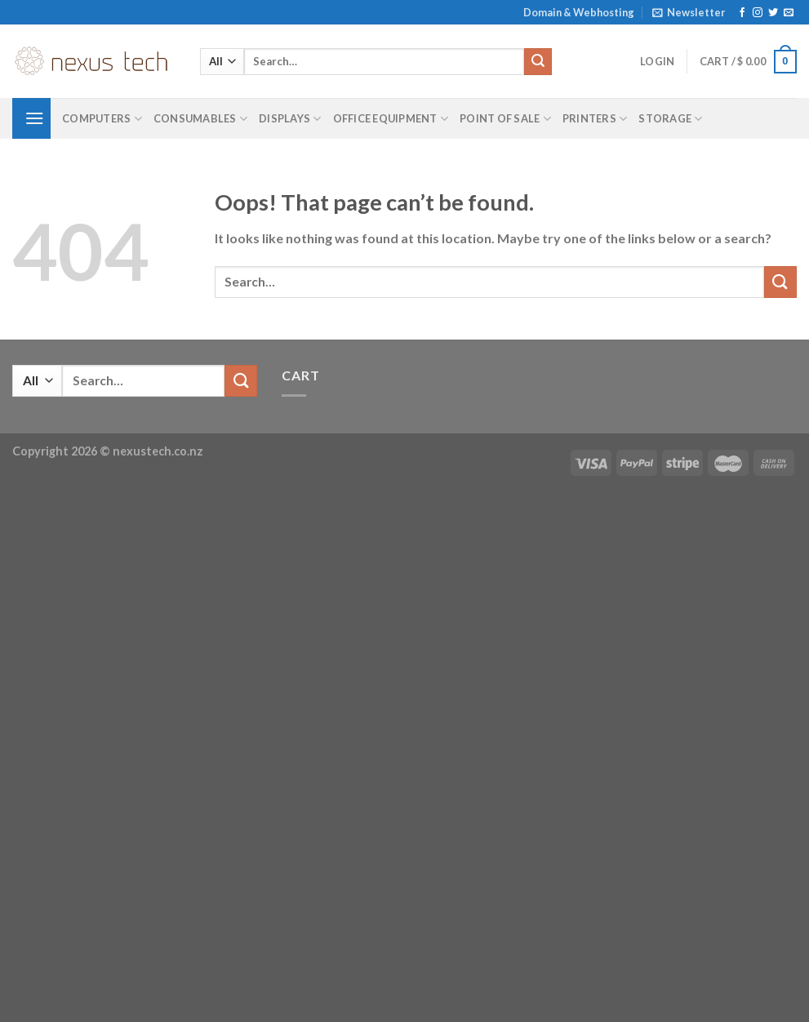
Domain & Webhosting (578, 12)
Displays (290, 119)
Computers (102, 119)
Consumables (200, 119)
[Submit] (538, 62)
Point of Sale (505, 119)
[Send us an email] (788, 13)
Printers (595, 119)
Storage (670, 119)
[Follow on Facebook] (742, 13)
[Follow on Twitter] (773, 13)
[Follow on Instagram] (757, 13)
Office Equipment (391, 119)
